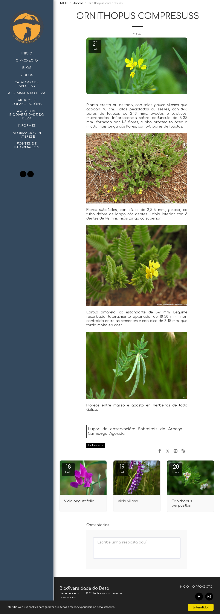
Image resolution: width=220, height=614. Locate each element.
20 (175, 469)
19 (122, 469)
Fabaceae (96, 445)
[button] (26, 84)
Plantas (78, 3)
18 (68, 469)
